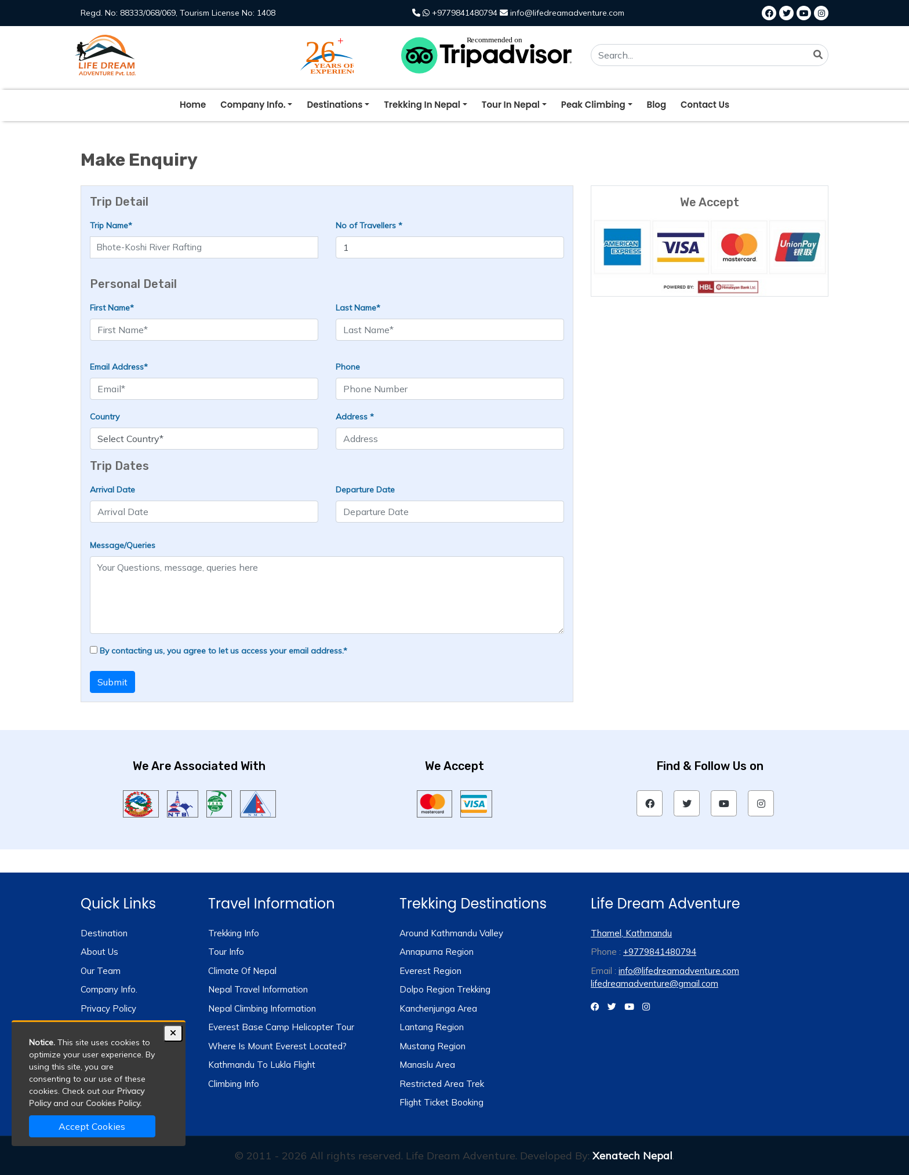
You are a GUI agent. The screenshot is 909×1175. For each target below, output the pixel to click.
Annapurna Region (436, 951)
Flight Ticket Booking (441, 1102)
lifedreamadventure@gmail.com (654, 983)
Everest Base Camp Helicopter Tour (281, 1026)
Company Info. (109, 989)
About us (99, 951)
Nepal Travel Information (258, 989)
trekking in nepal (422, 104)
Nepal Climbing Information (262, 1008)
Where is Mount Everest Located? (277, 1046)
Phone (348, 367)
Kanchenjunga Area (438, 1008)
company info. (252, 104)
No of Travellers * (369, 225)
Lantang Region (431, 1026)
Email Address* (119, 367)
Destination (104, 933)
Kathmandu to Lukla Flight (261, 1064)
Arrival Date (112, 489)
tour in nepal (511, 104)
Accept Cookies (92, 1126)
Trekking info (233, 933)
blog (657, 104)
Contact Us (705, 104)
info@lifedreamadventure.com (562, 13)
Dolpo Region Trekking (444, 989)
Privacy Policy (108, 1008)
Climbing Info (233, 1083)
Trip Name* (111, 225)
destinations (334, 104)
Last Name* (358, 307)
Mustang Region (432, 1046)
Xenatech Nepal (632, 1155)
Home (193, 104)
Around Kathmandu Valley (451, 933)
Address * (355, 416)
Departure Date (365, 489)
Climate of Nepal (242, 970)
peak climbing (593, 104)
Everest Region (430, 970)
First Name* (112, 307)
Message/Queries (122, 545)
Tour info (226, 951)
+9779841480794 (454, 13)
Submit (112, 682)
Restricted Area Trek (441, 1083)
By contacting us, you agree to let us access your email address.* (218, 650)
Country (104, 416)
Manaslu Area (427, 1064)
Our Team (101, 970)
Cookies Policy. (113, 1103)
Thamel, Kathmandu (631, 933)
